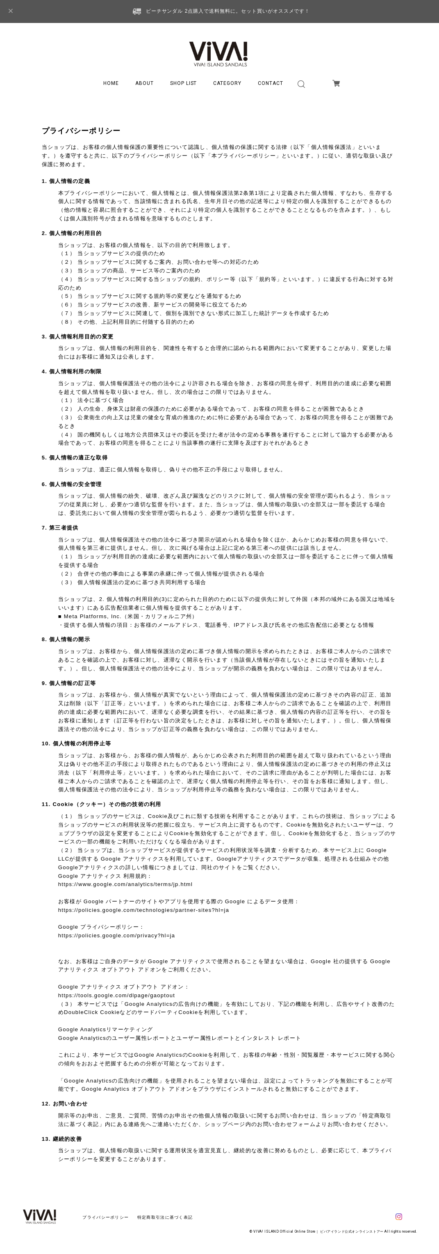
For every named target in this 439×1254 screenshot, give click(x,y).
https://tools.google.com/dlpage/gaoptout (116, 995)
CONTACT (270, 83)
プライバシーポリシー (105, 1217)
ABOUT (144, 83)
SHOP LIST (183, 83)
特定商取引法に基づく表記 (165, 1217)
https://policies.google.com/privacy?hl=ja (116, 935)
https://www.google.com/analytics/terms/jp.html (125, 884)
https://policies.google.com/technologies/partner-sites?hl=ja (144, 910)
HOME (111, 83)
